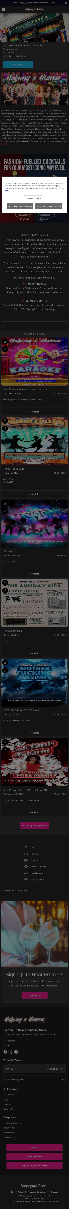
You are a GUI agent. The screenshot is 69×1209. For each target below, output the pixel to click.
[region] (34, 195)
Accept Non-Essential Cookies (49, 206)
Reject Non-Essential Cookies (20, 206)
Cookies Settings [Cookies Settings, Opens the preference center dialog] (34, 198)
